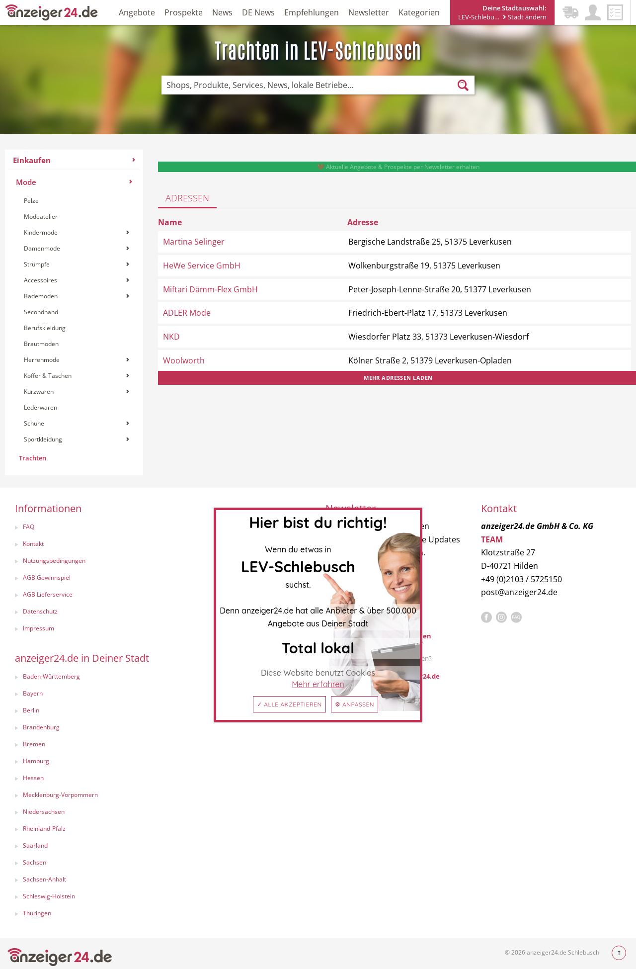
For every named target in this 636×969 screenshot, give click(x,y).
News (222, 12)
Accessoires (76, 280)
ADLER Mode (187, 312)
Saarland (35, 845)
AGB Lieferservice (48, 594)
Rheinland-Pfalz (44, 828)
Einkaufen (74, 160)
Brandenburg (41, 727)
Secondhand (41, 312)
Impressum (38, 628)
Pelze (31, 200)
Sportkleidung (76, 439)
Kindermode (76, 232)
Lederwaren (40, 407)
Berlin (31, 710)
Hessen (33, 778)
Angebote (137, 12)
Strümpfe (76, 264)
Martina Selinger (194, 241)
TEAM (492, 539)
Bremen (34, 744)
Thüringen (37, 913)
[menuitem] (74, 312)
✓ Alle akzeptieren (289, 704)
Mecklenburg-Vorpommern (60, 795)
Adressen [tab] (187, 198)
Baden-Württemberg (51, 676)
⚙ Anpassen (354, 704)
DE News (258, 12)
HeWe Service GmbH (201, 265)
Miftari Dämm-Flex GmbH (210, 289)
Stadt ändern (525, 16)
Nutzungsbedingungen (54, 560)
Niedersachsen (44, 811)
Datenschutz (40, 611)
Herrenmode (76, 359)
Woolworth (184, 360)
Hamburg (36, 761)
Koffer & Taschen (76, 375)
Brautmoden (41, 344)
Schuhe (76, 423)
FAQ (28, 527)
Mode (74, 182)
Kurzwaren (76, 391)
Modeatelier (41, 216)
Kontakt (33, 543)
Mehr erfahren (318, 684)
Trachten (32, 457)
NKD (171, 336)
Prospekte (183, 12)
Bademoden (76, 296)
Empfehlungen (311, 12)
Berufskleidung (45, 328)
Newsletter (368, 12)
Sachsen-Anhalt (44, 879)
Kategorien (419, 12)
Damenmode (76, 248)
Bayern (33, 693)
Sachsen (34, 862)
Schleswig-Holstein (49, 896)
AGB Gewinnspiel (47, 577)
